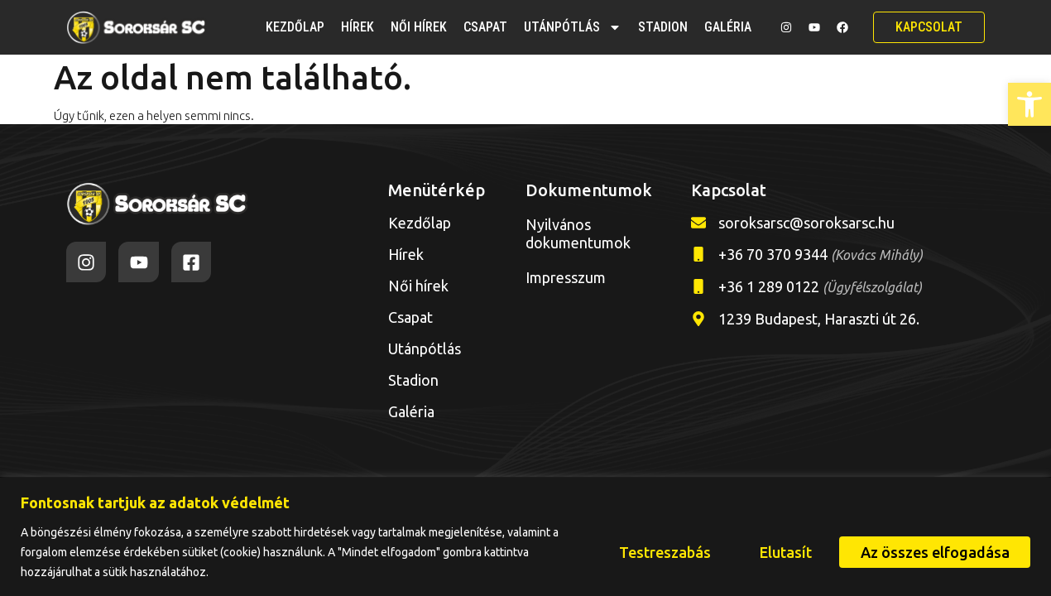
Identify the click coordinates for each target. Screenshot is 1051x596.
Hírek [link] (357, 27)
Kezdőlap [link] (295, 27)
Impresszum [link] (566, 277)
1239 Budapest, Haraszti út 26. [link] (818, 318)
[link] (1029, 104)
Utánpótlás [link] (572, 27)
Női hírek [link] (419, 27)
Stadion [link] (663, 27)
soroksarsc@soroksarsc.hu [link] (806, 222)
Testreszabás (662, 552)
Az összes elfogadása (934, 552)
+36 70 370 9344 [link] (820, 254)
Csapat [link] (485, 27)
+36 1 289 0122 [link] (820, 286)
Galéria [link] (727, 27)
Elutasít (784, 552)
